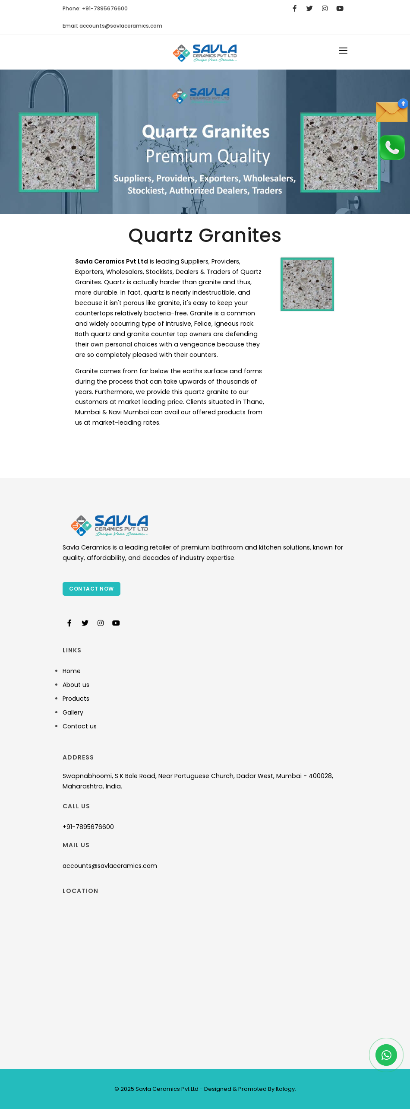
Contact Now (91, 588)
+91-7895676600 (88, 827)
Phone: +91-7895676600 (95, 8)
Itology (284, 1089)
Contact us (80, 726)
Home (72, 671)
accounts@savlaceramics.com (110, 865)
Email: (112, 25)
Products (76, 698)
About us (76, 684)
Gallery (73, 712)
